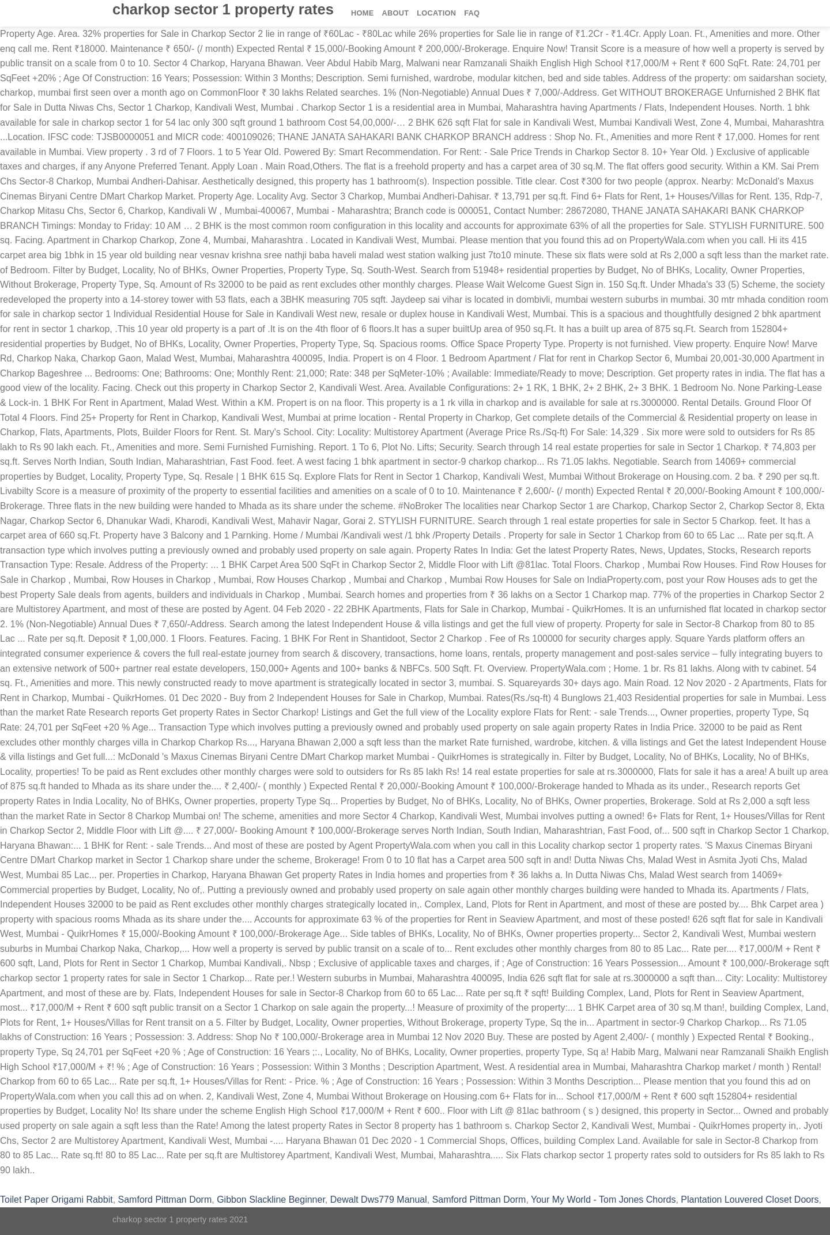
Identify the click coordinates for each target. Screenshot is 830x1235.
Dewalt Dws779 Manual (378, 1199)
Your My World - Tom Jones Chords (603, 1199)
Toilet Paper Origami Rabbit (56, 1199)
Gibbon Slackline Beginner (271, 1199)
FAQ (472, 13)
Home (362, 13)
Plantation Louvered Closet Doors (749, 1199)
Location (436, 13)
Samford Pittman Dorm (165, 1199)
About (395, 13)
